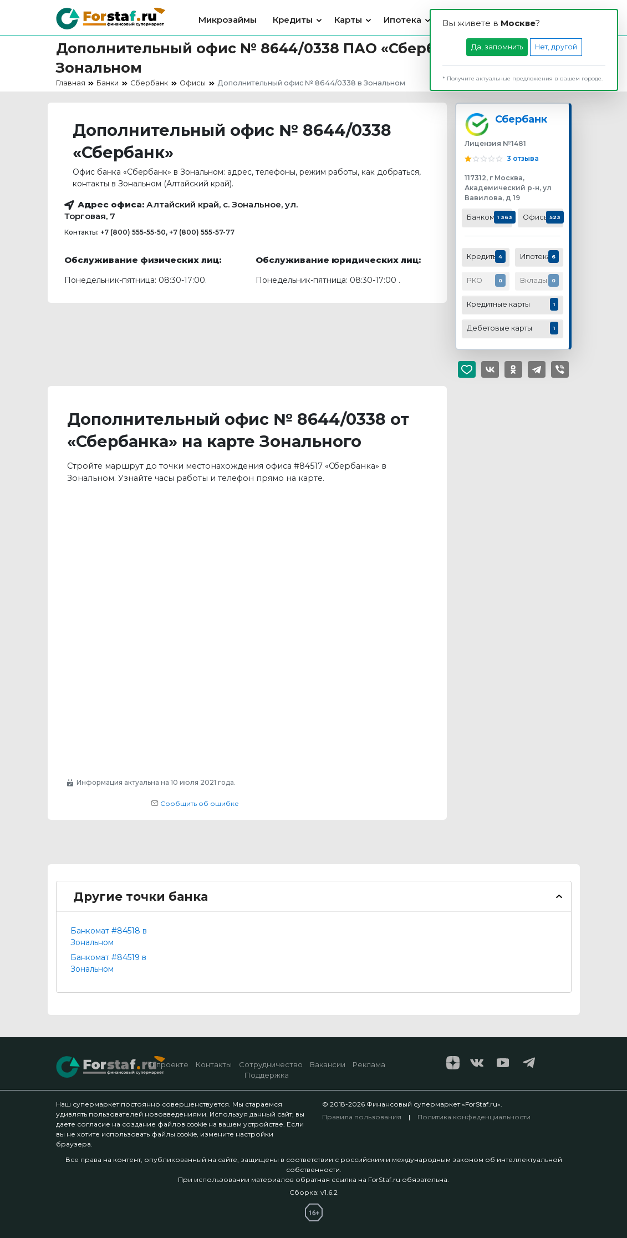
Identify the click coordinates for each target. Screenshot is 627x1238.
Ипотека (402, 19)
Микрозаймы (227, 19)
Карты (348, 19)
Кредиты (293, 19)
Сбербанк (521, 119)
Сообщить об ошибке (195, 803)
